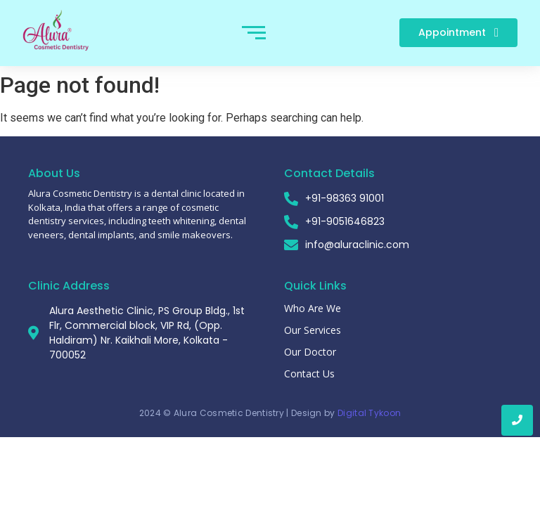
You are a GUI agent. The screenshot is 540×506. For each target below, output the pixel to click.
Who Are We (312, 308)
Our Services (312, 330)
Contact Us (309, 373)
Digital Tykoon (369, 413)
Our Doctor (310, 351)
